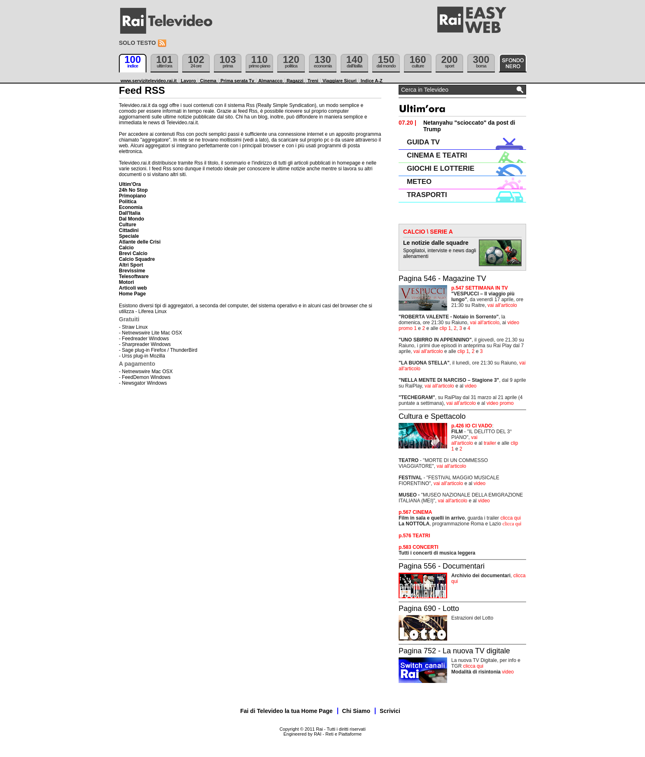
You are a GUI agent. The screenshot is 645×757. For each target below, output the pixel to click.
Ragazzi (295, 80)
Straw (128, 327)
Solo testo (137, 42)
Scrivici (390, 711)
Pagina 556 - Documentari (442, 566)
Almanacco (270, 80)
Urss (127, 356)
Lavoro (188, 80)
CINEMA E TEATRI (437, 155)
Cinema (208, 80)
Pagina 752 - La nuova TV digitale (454, 651)
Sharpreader (135, 344)
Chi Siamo (356, 711)
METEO (419, 182)
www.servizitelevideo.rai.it (149, 80)
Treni (313, 80)
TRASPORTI (427, 195)
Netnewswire (136, 371)
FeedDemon (135, 377)
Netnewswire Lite (140, 333)
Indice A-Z (372, 80)
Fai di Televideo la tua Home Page (286, 711)
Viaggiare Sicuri (339, 80)
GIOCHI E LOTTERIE (440, 168)
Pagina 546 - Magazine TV (442, 278)
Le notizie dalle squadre (436, 242)
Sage (127, 350)
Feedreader (134, 338)
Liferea (145, 311)
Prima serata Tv (237, 80)
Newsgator (133, 383)
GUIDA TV (423, 142)
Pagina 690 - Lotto (429, 608)
